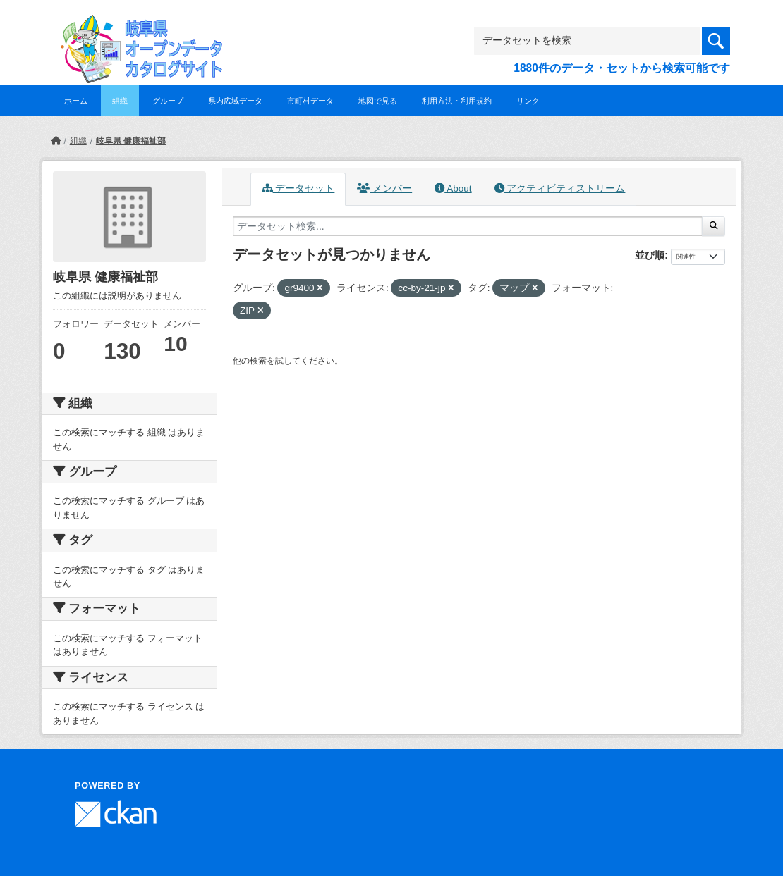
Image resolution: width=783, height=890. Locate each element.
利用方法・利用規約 (457, 101)
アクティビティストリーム (560, 188)
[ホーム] (56, 141)
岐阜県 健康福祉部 (131, 141)
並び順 (649, 255)
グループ (167, 101)
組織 (120, 101)
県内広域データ (235, 101)
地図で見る (377, 101)
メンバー (384, 188)
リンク (528, 101)
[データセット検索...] (468, 226)
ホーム (75, 101)
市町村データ (310, 101)
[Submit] (713, 226)
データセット (298, 188)
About (453, 188)
